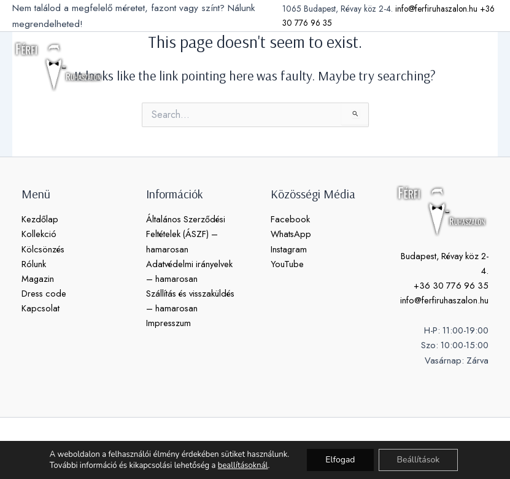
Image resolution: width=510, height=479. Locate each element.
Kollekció (38, 233)
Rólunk (33, 263)
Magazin (37, 278)
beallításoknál (243, 465)
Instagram (289, 249)
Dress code (43, 293)
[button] (454, 66)
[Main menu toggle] (485, 66)
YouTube (287, 263)
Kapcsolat (40, 308)
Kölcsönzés (42, 249)
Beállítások (418, 459)
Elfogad (340, 459)
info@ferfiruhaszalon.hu (436, 8)
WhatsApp (291, 233)
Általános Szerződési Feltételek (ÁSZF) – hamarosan (185, 233)
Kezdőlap (39, 218)
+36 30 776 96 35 (451, 285)
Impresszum (168, 322)
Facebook (290, 218)
